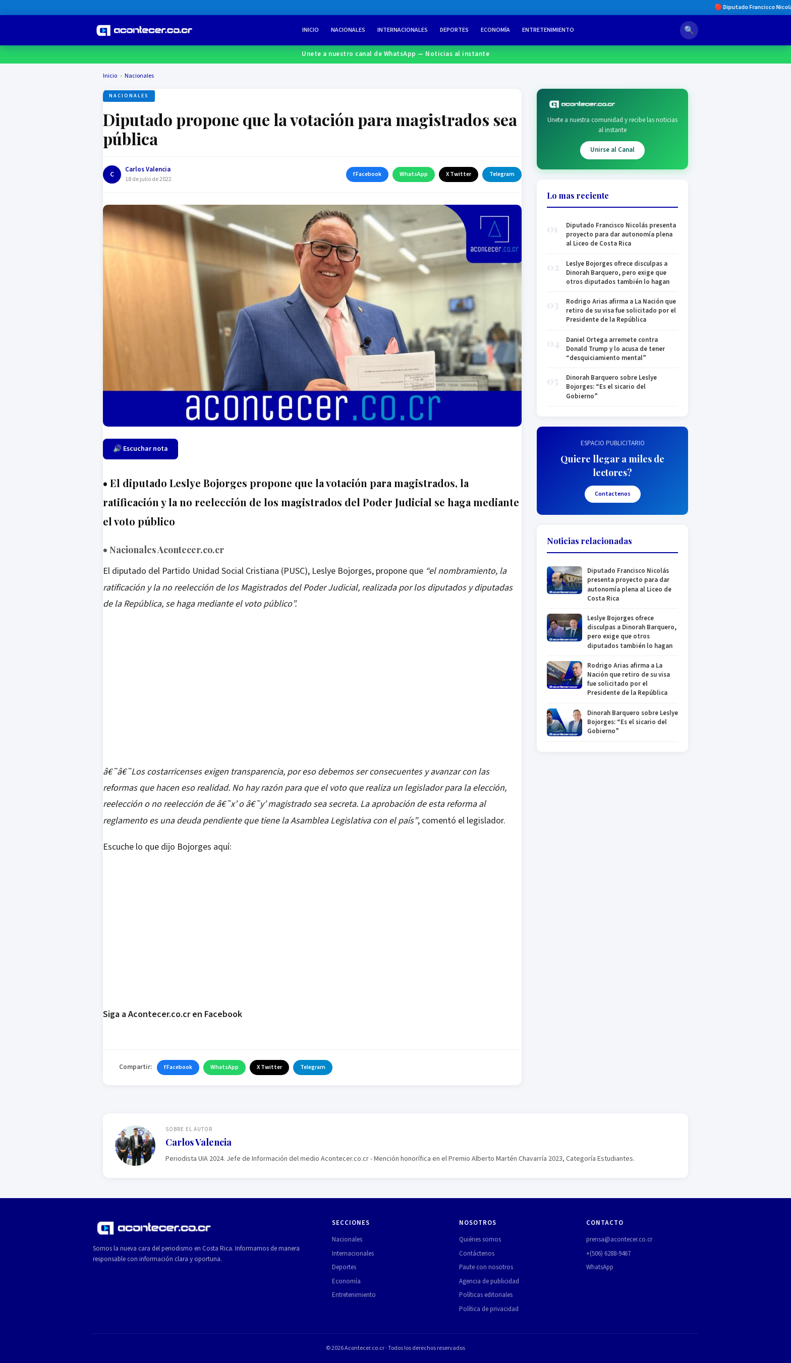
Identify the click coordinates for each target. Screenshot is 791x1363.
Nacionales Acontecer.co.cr (163, 550)
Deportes (454, 30)
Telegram (502, 174)
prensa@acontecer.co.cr (619, 1239)
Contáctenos (476, 1253)
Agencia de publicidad (489, 1281)
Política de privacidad (489, 1309)
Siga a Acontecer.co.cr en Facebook (172, 1014)
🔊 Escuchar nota (140, 449)
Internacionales (402, 30)
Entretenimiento (548, 30)
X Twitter (458, 174)
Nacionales (348, 30)
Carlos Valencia (148, 169)
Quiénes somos (480, 1239)
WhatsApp (414, 174)
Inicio (310, 30)
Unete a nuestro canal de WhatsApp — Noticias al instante (395, 53)
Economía (495, 30)
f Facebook (367, 174)
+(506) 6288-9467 (608, 1253)
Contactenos (613, 494)
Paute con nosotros (486, 1267)
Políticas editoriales (486, 1294)
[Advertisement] (312, 693)
